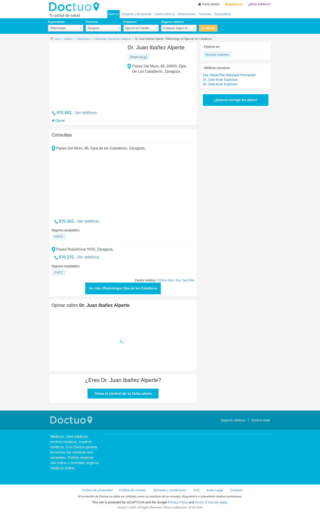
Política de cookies (132, 490)
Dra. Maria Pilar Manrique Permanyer (229, 75)
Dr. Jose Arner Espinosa (220, 79)
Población (129, 22)
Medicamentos (187, 14)
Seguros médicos (172, 22)
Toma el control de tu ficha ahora (122, 393)
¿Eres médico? (259, 4)
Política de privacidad (97, 490)
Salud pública (222, 14)
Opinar (60, 120)
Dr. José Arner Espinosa (220, 84)
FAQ (196, 490)
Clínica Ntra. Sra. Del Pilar (175, 280)
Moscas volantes (217, 54)
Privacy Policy (178, 502)
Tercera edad (260, 420)
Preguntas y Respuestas (136, 14)
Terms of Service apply (211, 502)
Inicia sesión (211, 4)
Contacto (236, 490)
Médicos (113, 14)
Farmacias (205, 14)
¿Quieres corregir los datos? (235, 100)
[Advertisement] (86, 73)
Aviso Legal (214, 490)
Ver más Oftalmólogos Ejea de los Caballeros (123, 288)
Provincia (92, 22)
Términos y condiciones (169, 490)
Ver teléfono (86, 112)
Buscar (210, 27)
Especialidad (56, 22)
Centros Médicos (164, 14)
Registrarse (234, 4)
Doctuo (75, 6)
